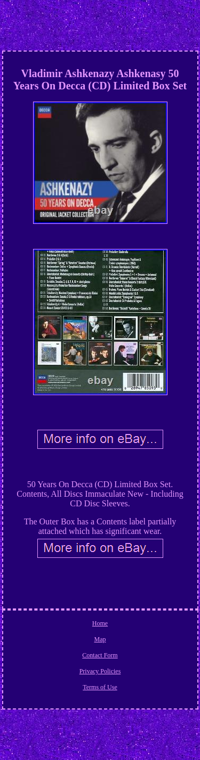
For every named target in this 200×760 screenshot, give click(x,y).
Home (100, 623)
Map (100, 639)
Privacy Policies (100, 671)
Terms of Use (100, 687)
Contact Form (99, 655)
